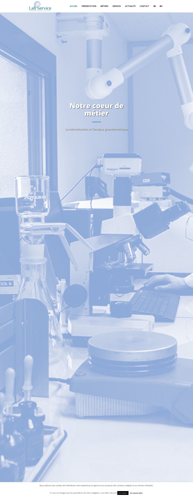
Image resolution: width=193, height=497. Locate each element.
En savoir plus (136, 493)
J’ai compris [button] (123, 493)
